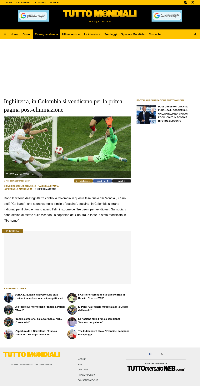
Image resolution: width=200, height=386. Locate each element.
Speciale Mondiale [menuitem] (132, 34)
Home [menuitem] (14, 34)
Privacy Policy (86, 375)
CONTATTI (40, 2)
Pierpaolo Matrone (17, 189)
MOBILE (54, 2)
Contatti (83, 370)
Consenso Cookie (88, 380)
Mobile (82, 359)
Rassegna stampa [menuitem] (46, 34)
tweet (122, 181)
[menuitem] (5, 34)
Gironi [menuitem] (26, 34)
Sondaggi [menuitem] (110, 34)
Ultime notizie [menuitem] (71, 34)
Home (9, 2)
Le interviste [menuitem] (92, 34)
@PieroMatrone (45, 189)
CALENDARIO (24, 2)
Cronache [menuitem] (155, 34)
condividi (102, 181)
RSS (80, 364)
